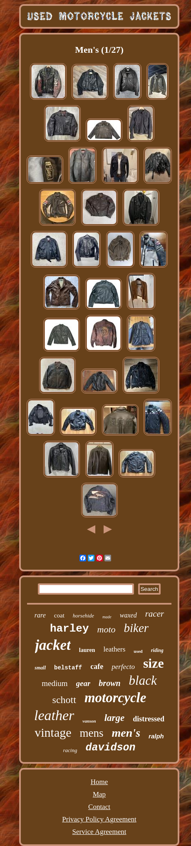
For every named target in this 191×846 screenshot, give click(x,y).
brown (109, 683)
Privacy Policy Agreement (99, 819)
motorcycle (115, 697)
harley (69, 628)
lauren (87, 650)
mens (92, 733)
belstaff (68, 667)
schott (64, 699)
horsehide (83, 615)
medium (54, 683)
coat (59, 615)
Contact (99, 807)
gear (83, 683)
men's (126, 732)
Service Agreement (99, 832)
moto (106, 629)
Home (99, 782)
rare (40, 615)
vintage (53, 732)
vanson (89, 720)
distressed (148, 719)
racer (154, 614)
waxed (128, 615)
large (114, 718)
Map (99, 794)
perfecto (123, 667)
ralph (156, 736)
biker (136, 627)
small (40, 668)
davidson (110, 748)
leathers (114, 649)
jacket (53, 645)
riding (157, 650)
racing (70, 750)
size (153, 663)
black (143, 680)
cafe (96, 666)
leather (54, 715)
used (138, 651)
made (107, 617)
